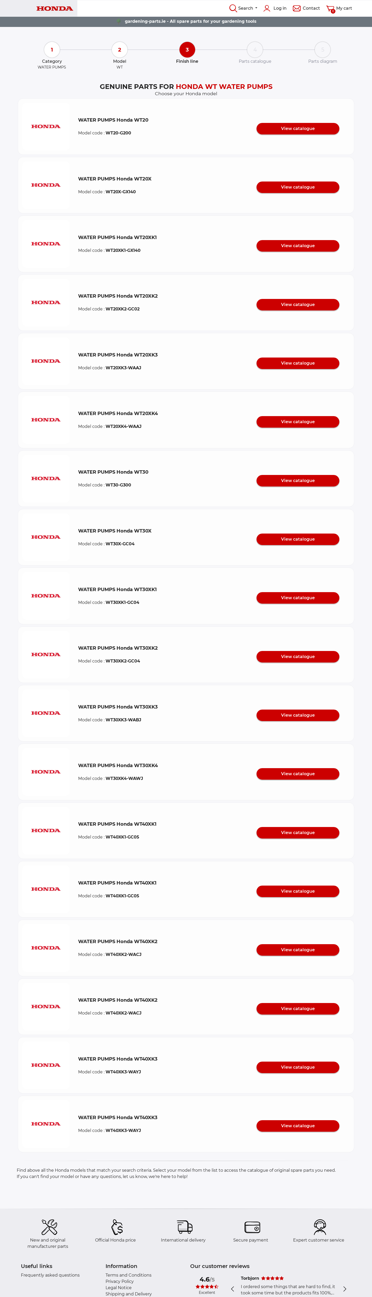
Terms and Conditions (129, 1275)
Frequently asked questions (50, 1275)
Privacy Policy (120, 1281)
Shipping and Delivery (129, 1294)
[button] (46, 126)
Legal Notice (119, 1287)
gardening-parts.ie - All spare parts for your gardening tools (191, 21)
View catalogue (298, 128)
